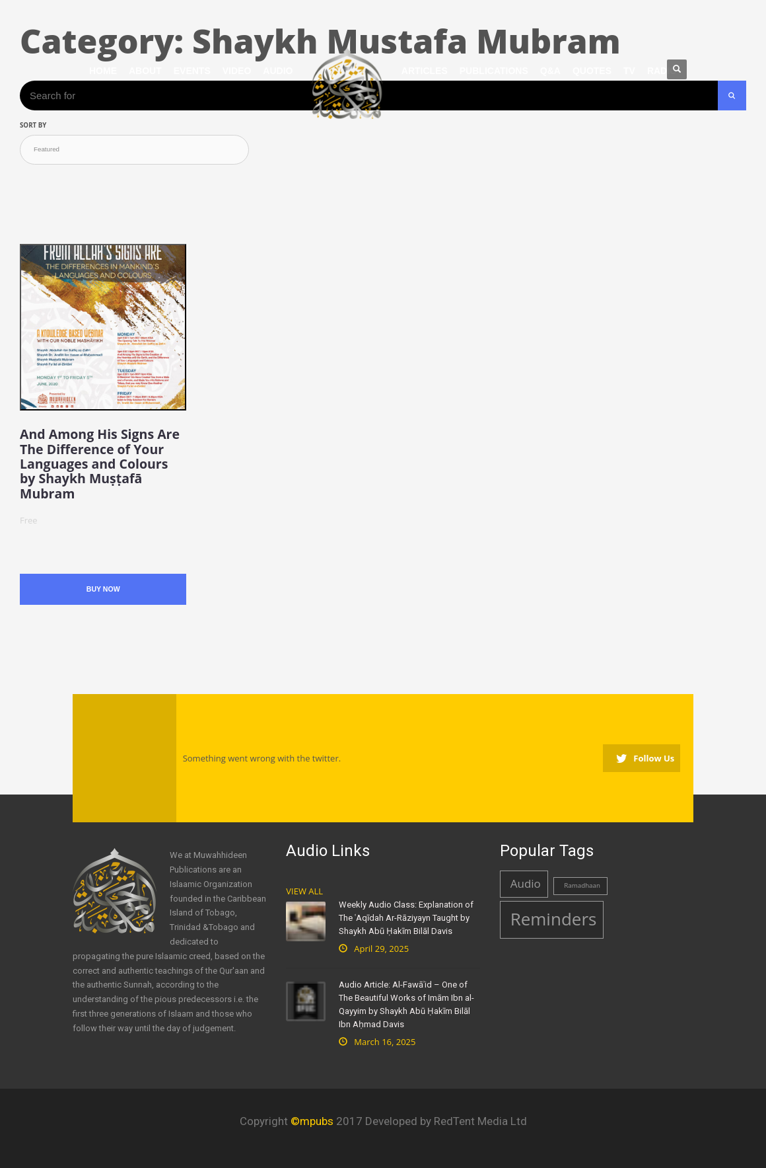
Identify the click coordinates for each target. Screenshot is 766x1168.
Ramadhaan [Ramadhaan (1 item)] (582, 885)
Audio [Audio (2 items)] (525, 883)
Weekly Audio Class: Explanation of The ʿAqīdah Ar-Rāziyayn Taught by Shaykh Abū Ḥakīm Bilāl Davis (406, 918)
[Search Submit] (732, 95)
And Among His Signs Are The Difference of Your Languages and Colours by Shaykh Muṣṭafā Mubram (100, 463)
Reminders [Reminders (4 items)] (553, 919)
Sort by (33, 125)
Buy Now (103, 589)
